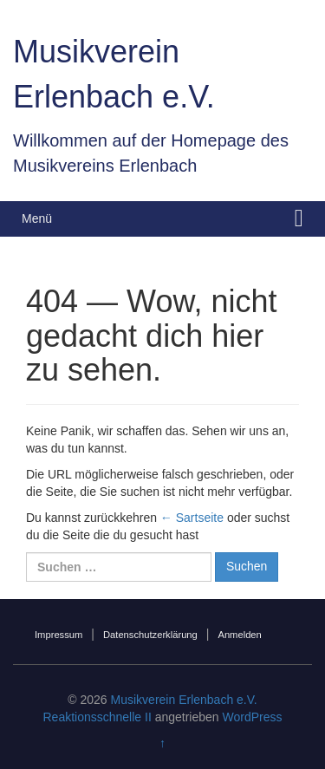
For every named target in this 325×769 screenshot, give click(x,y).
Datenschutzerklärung (150, 634)
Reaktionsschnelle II (96, 717)
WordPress (253, 717)
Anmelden (239, 634)
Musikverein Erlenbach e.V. (184, 700)
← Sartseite (192, 518)
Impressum (58, 634)
